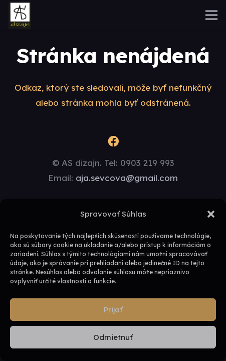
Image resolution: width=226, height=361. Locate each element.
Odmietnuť (113, 337)
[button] (211, 214)
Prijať (113, 309)
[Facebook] (113, 141)
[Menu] (211, 15)
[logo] (20, 15)
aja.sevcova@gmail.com (127, 177)
